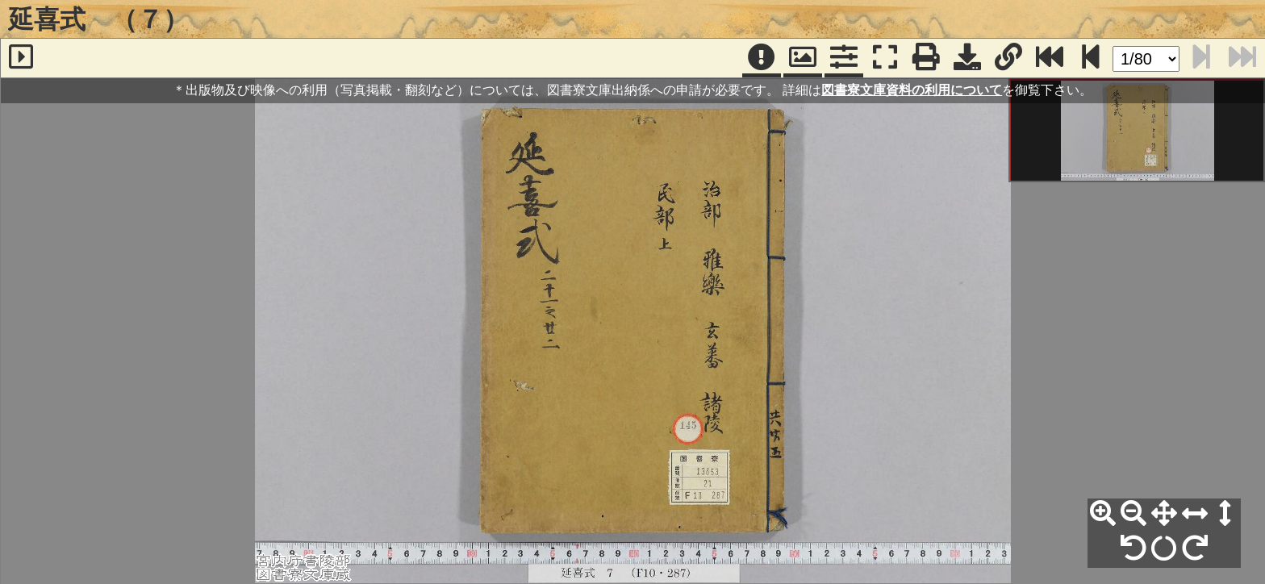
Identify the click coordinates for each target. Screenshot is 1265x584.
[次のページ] (1090, 58)
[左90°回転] (1133, 548)
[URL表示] (1008, 58)
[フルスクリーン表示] (885, 58)
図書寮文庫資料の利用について (911, 90)
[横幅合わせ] (1194, 513)
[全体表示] (1164, 513)
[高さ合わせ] (1225, 513)
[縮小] (1133, 513)
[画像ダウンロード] (967, 58)
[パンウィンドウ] (802, 58)
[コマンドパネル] (844, 58)
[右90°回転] (1194, 548)
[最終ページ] (1049, 58)
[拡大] (1103, 513)
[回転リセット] (1164, 548)
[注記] (761, 58)
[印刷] (926, 58)
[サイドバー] (21, 58)
